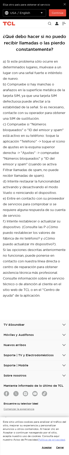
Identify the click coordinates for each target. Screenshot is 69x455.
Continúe (57, 12)
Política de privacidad (51, 439)
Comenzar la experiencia (19, 409)
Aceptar (47, 447)
